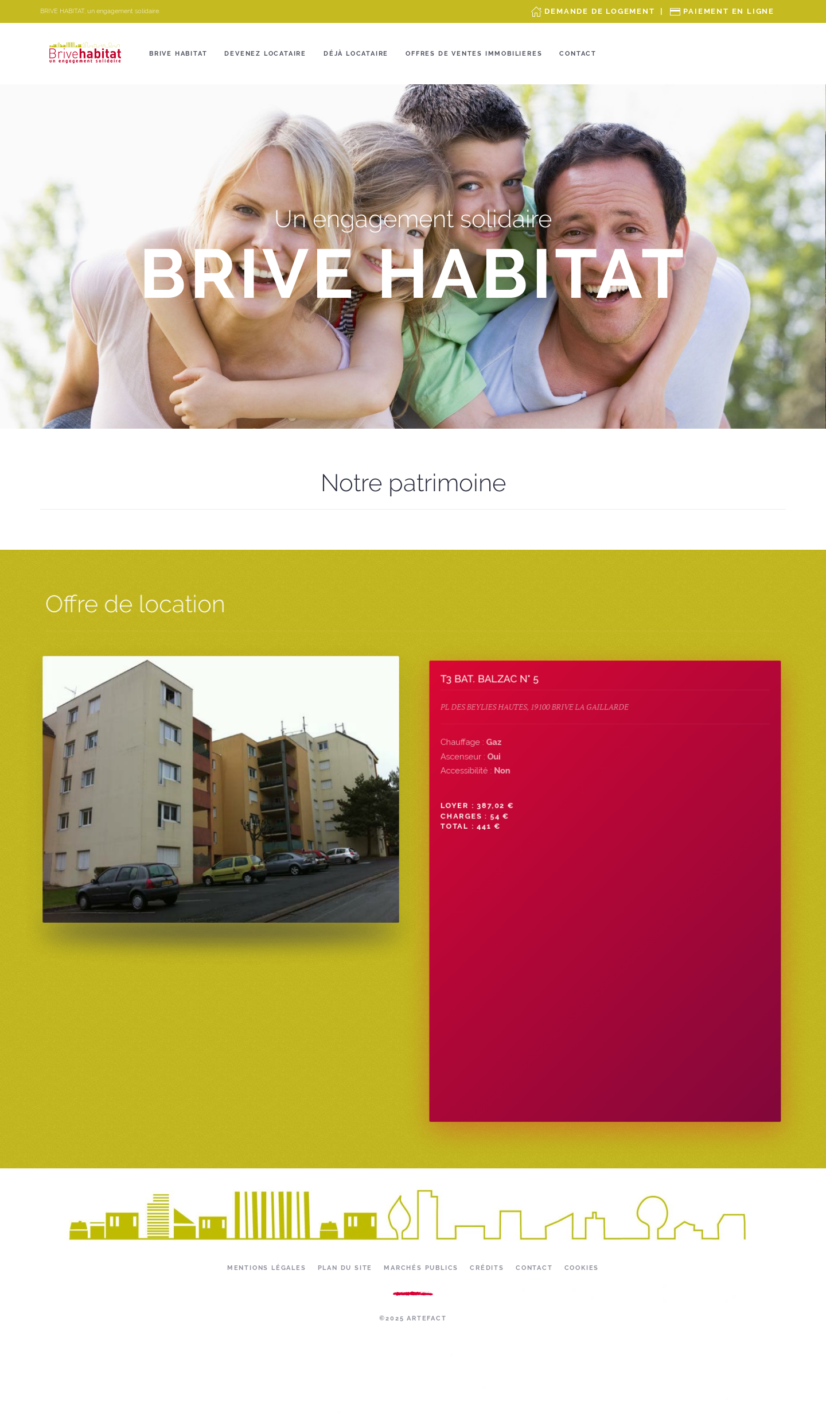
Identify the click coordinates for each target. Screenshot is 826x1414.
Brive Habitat (178, 53)
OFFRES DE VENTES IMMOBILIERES (474, 53)
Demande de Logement (599, 11)
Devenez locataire (265, 53)
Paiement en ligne (728, 11)
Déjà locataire (356, 53)
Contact (578, 53)
